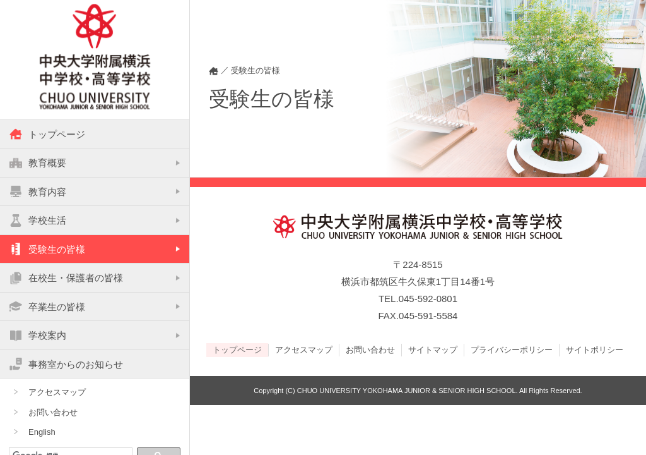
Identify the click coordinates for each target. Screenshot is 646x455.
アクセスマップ (57, 393)
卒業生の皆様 (47, 307)
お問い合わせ (53, 413)
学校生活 (37, 221)
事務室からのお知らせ (66, 364)
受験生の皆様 (47, 249)
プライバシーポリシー (512, 349)
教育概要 (37, 163)
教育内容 (37, 192)
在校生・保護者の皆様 (66, 278)
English (42, 433)
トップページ (47, 134)
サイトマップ (432, 349)
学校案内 (37, 336)
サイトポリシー (594, 349)
